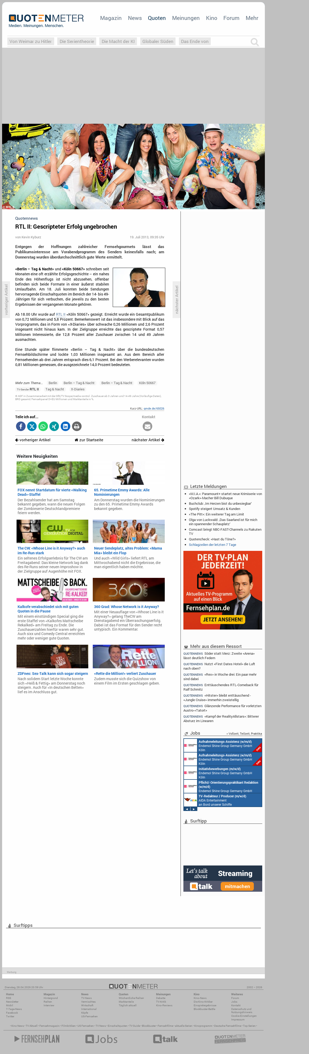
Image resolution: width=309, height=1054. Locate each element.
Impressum (238, 1019)
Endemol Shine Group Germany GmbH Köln (223, 745)
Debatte (160, 998)
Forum (231, 17)
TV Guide (134, 1026)
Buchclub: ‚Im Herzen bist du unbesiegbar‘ (220, 503)
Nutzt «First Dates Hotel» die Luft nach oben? (219, 666)
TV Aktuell (32, 1026)
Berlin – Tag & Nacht (79, 383)
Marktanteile (126, 1001)
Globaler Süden (157, 41)
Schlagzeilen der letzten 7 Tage (212, 544)
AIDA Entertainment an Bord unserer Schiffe (215, 799)
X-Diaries (78, 389)
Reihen (48, 1001)
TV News (101, 1026)
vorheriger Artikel (32, 439)
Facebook (12, 1012)
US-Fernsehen (89, 1016)
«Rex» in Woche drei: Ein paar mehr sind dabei (219, 676)
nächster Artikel (148, 439)
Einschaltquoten (117, 1026)
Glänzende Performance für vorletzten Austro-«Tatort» (222, 708)
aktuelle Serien (183, 1026)
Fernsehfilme (165, 1026)
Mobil (9, 1005)
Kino (211, 17)
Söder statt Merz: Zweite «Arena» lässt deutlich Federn (219, 655)
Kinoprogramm (203, 1026)
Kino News (17, 1026)
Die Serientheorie (77, 41)
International (89, 1009)
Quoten (157, 17)
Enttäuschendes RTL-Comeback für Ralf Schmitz (220, 687)
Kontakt (235, 1005)
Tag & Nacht (54, 389)
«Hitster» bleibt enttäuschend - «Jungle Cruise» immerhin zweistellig (217, 697)
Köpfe (84, 1012)
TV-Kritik (161, 1001)
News (135, 17)
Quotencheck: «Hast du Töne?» (212, 539)
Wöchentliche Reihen (131, 998)
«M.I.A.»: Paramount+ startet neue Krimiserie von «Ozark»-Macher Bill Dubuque (225, 495)
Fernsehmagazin (49, 1026)
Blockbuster (149, 1026)
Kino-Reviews (164, 1005)
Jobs (234, 1001)
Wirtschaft (87, 1005)
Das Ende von (195, 41)
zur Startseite (89, 439)
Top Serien (249, 1026)
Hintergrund (51, 998)
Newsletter (12, 1001)
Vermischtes (88, 1001)
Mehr (252, 17)
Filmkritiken (68, 1026)
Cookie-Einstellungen (244, 1016)
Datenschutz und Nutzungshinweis (241, 1010)
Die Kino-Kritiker (203, 1001)
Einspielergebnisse (205, 1005)
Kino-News (200, 998)
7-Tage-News (14, 1009)
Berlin (53, 383)
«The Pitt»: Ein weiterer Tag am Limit (216, 514)
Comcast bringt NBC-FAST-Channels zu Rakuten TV (225, 531)
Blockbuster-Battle (204, 1009)
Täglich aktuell (128, 1005)
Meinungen (186, 17)
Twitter (10, 1016)
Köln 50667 (147, 383)
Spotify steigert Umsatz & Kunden (214, 508)
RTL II (60, 314)
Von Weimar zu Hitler (30, 41)
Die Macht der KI (118, 41)
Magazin (111, 17)
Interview (49, 1005)
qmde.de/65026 (154, 408)
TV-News (86, 998)
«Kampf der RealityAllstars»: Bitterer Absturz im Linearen (221, 718)
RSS (8, 998)
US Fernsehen (86, 1026)
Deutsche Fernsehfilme (227, 1026)
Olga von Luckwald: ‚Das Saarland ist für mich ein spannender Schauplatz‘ (223, 521)
